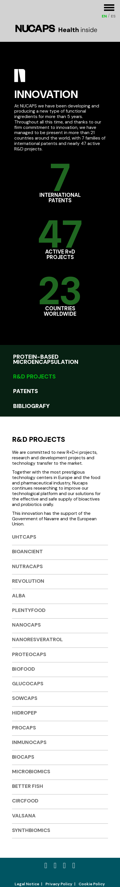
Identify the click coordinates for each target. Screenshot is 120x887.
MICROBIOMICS (31, 771)
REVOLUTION (28, 581)
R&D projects (34, 376)
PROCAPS (24, 727)
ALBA (18, 595)
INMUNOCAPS (29, 742)
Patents (25, 390)
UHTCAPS (24, 536)
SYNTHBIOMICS (31, 830)
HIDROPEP (24, 712)
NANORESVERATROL (37, 639)
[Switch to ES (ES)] (113, 16)
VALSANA (24, 815)
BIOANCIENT (27, 551)
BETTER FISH (27, 786)
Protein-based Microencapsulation (45, 358)
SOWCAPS (24, 698)
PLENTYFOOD (28, 610)
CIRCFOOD (25, 800)
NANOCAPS (26, 624)
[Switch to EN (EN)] (104, 16)
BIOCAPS (23, 756)
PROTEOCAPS (29, 654)
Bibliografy (31, 405)
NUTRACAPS (27, 566)
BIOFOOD (23, 669)
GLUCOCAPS (27, 683)
